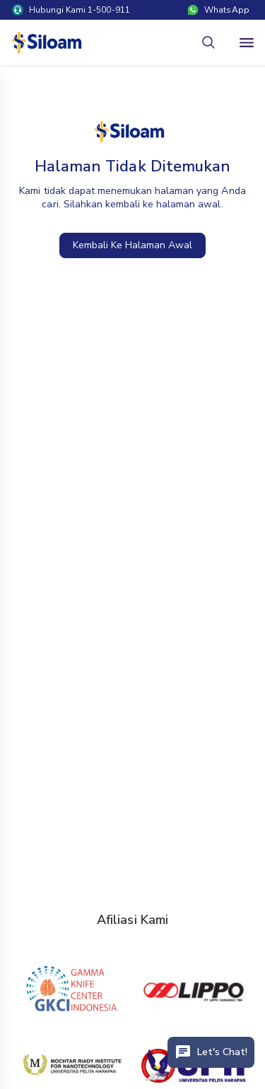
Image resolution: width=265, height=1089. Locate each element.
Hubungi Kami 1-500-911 (71, 10)
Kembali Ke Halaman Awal (133, 245)
